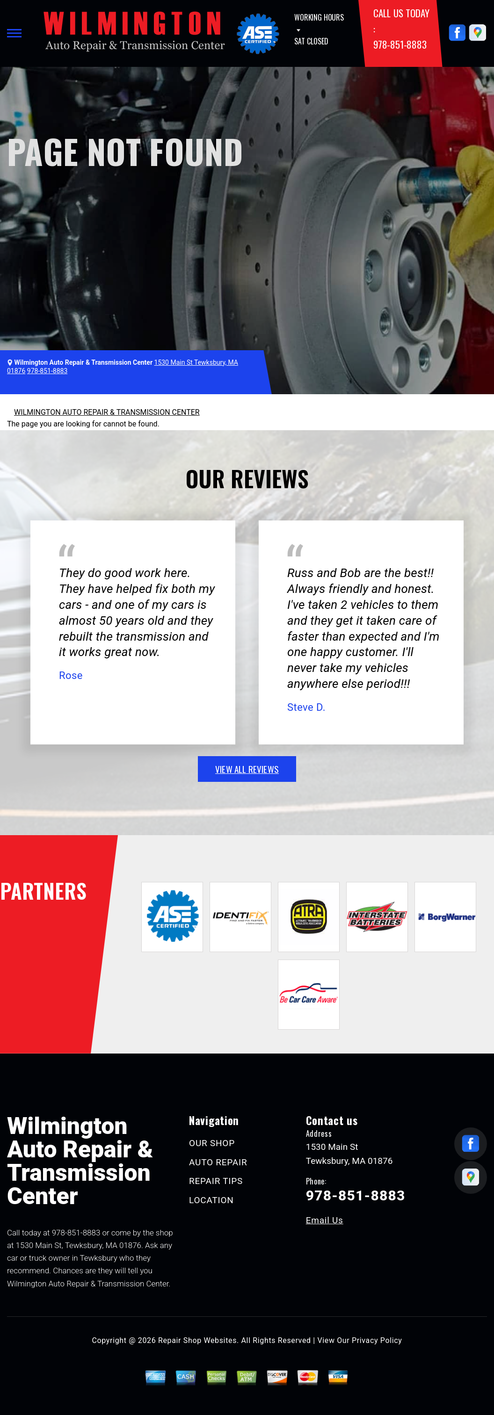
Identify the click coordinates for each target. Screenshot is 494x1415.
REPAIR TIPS (216, 1181)
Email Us (324, 1220)
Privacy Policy (377, 1340)
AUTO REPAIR (218, 1162)
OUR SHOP (212, 1143)
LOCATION (211, 1200)
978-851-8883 (399, 44)
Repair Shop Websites (197, 1340)
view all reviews (247, 768)
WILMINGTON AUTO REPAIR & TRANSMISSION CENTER (107, 412)
